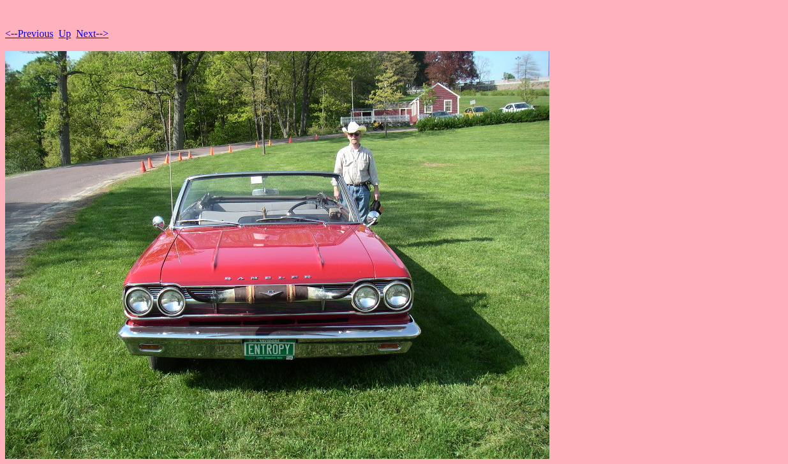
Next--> (92, 33)
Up (65, 33)
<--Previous (29, 33)
